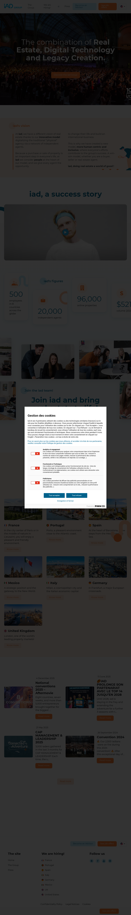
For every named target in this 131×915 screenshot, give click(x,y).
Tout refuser (76, 495)
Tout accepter (54, 495)
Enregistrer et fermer (65, 501)
